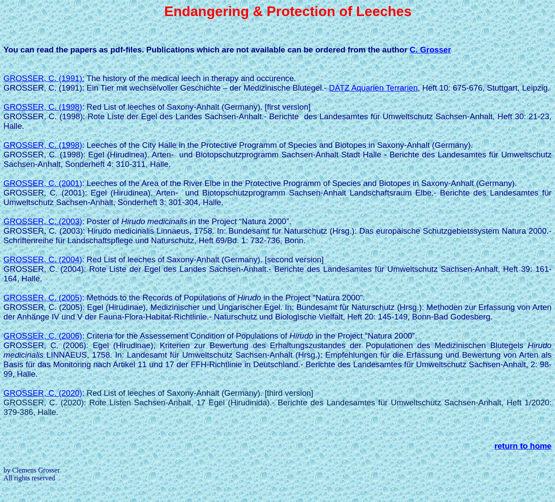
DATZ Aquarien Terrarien (373, 87)
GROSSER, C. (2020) (42, 393)
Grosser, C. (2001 (42, 183)
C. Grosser (430, 49)
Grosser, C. (44, 78)
